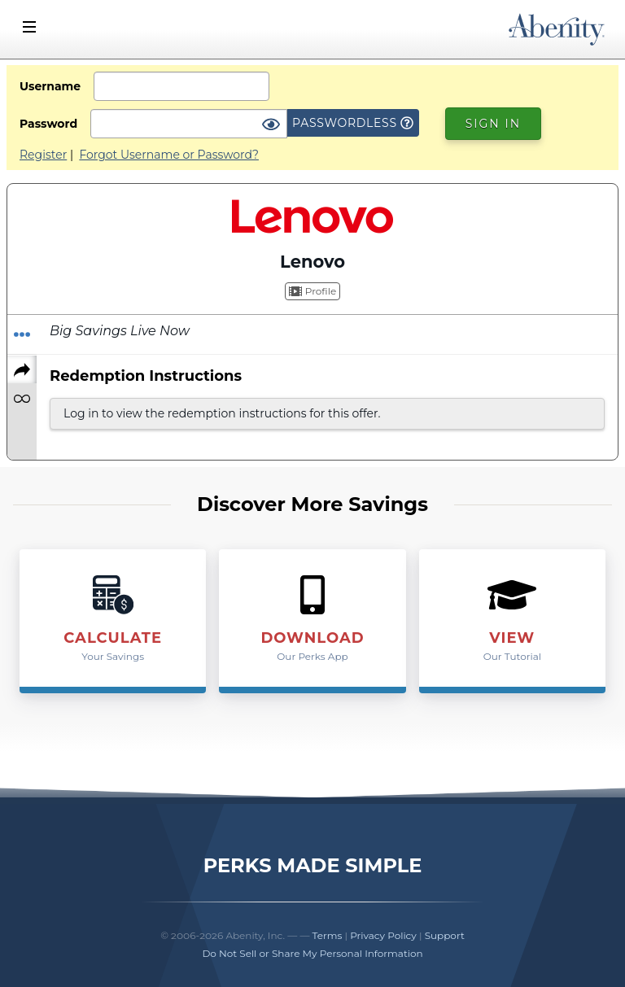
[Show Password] (271, 125)
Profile (312, 291)
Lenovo (312, 261)
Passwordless (352, 123)
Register (43, 154)
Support (445, 935)
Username (50, 86)
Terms (327, 935)
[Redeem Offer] (22, 335)
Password (48, 123)
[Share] (22, 369)
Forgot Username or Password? (169, 154)
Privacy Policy (383, 935)
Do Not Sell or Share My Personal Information (312, 953)
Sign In (493, 123)
